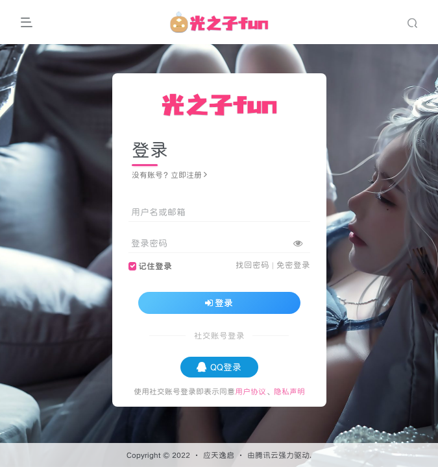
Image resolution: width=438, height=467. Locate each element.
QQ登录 (219, 367)
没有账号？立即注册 (169, 175)
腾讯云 (266, 455)
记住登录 (155, 266)
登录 (219, 303)
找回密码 (252, 264)
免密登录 (293, 264)
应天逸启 (218, 455)
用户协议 (250, 391)
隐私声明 (289, 391)
